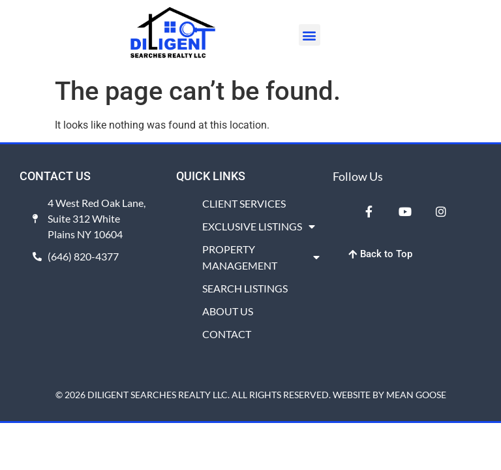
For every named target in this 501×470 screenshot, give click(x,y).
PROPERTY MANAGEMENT (261, 257)
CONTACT (226, 334)
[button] (309, 35)
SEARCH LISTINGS (245, 288)
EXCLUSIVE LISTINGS (258, 226)
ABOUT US (227, 311)
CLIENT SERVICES (244, 203)
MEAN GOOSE (416, 394)
